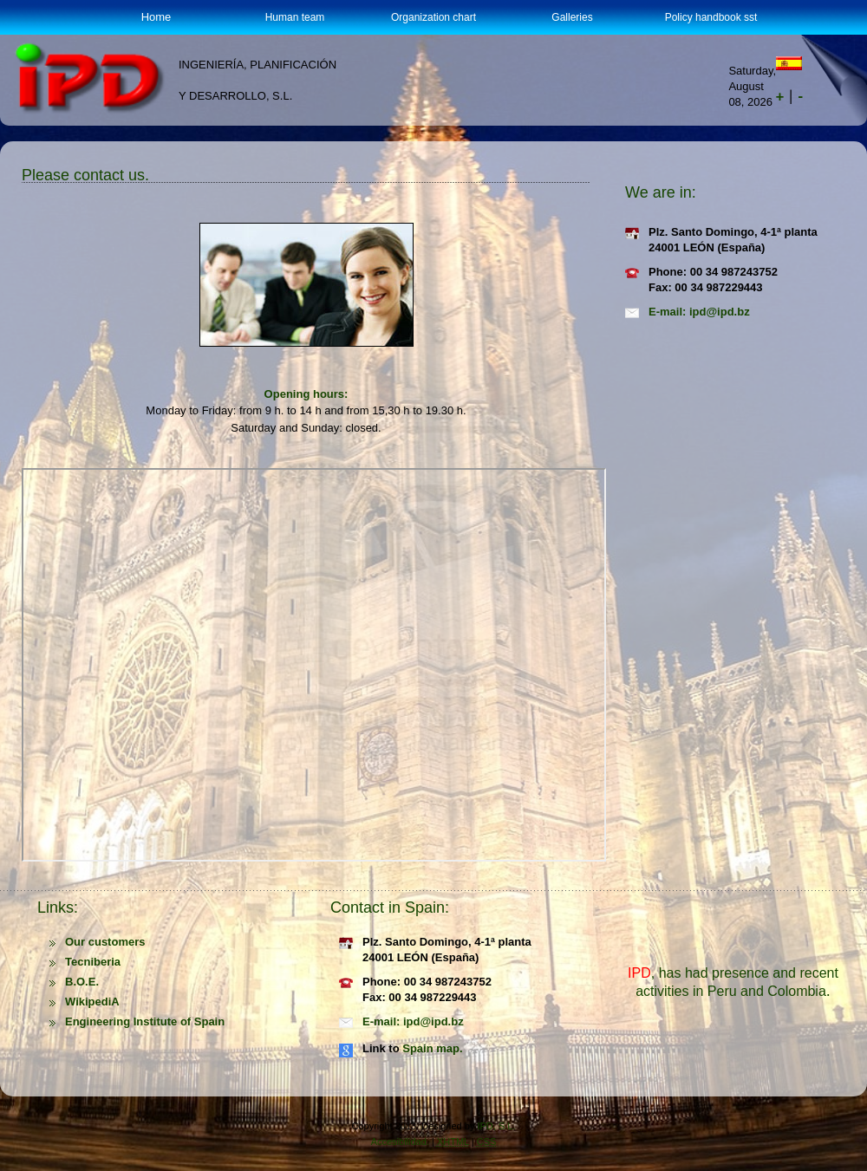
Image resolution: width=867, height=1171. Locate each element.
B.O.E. (82, 981)
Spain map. (432, 1048)
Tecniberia (93, 961)
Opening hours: (306, 393)
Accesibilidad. (400, 1141)
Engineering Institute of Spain (145, 1021)
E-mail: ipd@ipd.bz (699, 311)
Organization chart (433, 17)
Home (156, 16)
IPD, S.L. (496, 1126)
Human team (295, 17)
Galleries (571, 17)
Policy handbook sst (711, 17)
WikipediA (92, 1001)
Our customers (105, 941)
